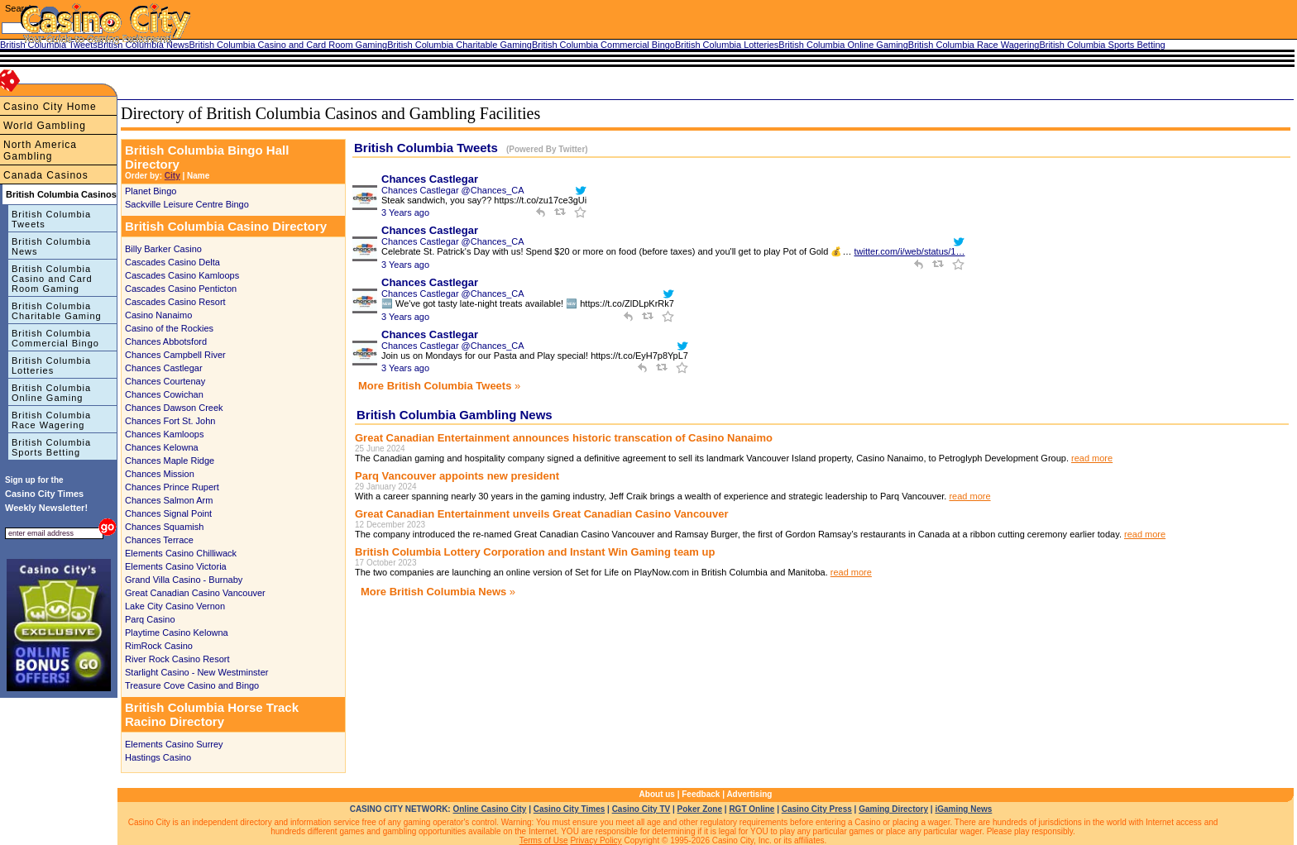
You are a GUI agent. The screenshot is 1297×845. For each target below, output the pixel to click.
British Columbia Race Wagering (51, 420)
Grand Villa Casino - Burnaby (183, 580)
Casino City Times (569, 809)
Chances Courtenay (165, 381)
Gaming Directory (893, 809)
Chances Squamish (164, 527)
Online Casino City (489, 809)
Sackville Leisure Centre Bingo (187, 204)
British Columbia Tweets (51, 219)
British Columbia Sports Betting (51, 447)
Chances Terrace (159, 540)
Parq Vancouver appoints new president (457, 476)
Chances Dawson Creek (174, 408)
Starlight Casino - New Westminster (196, 672)
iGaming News (963, 809)
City (172, 175)
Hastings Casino (158, 757)
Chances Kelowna (162, 447)
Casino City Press (817, 809)
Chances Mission (159, 474)
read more (1092, 458)
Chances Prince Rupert (172, 487)
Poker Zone (699, 809)
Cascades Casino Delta (172, 262)
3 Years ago (405, 212)
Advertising (749, 794)
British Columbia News (51, 246)
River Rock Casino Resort (177, 659)
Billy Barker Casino (163, 249)
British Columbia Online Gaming (51, 393)
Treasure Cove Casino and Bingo (192, 685)
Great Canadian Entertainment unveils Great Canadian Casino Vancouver (542, 514)
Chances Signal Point (168, 513)
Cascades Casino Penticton (181, 289)
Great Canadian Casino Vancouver (195, 593)
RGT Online (751, 809)
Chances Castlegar (164, 368)
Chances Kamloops (164, 434)
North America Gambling (40, 150)
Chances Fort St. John (170, 421)
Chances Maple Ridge (169, 460)
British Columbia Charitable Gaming (57, 311)
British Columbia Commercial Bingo (55, 338)
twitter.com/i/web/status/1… (909, 251)
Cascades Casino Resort (175, 302)
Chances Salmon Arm (169, 500)
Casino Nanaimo (158, 315)
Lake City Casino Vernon (175, 606)
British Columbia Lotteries (51, 365)
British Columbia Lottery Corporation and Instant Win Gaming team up (535, 552)
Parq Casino (150, 619)
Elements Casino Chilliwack (181, 553)
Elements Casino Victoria (176, 566)
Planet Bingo (150, 191)
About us (657, 794)
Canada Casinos (46, 175)
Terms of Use (543, 840)
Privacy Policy (595, 840)
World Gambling (44, 125)
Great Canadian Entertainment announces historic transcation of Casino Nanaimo (564, 438)
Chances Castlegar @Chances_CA (452, 190)
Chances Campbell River (175, 355)
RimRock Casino (159, 646)
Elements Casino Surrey (174, 744)
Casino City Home (50, 106)
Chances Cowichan (164, 394)
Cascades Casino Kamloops (182, 275)
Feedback (701, 794)
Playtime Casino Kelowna (176, 632)
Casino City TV (641, 809)
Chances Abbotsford (166, 341)
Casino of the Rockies (169, 328)
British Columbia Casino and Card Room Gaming (52, 279)
